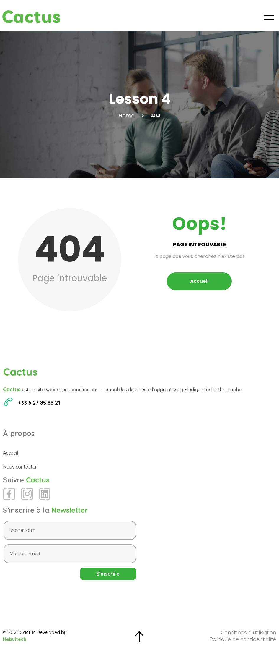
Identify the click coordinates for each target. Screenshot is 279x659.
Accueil (128, 18)
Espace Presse (224, 18)
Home (126, 120)
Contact (260, 18)
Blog (191, 18)
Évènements (161, 18)
